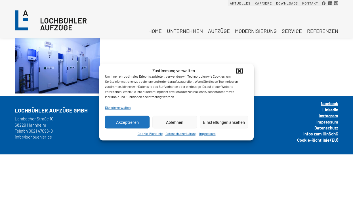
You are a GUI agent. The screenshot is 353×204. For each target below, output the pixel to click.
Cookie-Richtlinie (150, 133)
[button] (239, 71)
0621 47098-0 (41, 130)
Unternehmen (185, 31)
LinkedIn (330, 109)
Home (155, 31)
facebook (329, 103)
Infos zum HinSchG (320, 133)
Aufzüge (219, 31)
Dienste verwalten (118, 107)
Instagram (328, 115)
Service (292, 31)
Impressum (207, 133)
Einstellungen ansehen (224, 122)
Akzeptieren (127, 122)
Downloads (287, 3)
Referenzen (322, 31)
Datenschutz (326, 127)
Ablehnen (174, 122)
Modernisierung (256, 31)
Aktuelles (240, 3)
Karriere (263, 3)
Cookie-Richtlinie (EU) (317, 140)
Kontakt (310, 3)
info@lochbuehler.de (33, 136)
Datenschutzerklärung (180, 133)
